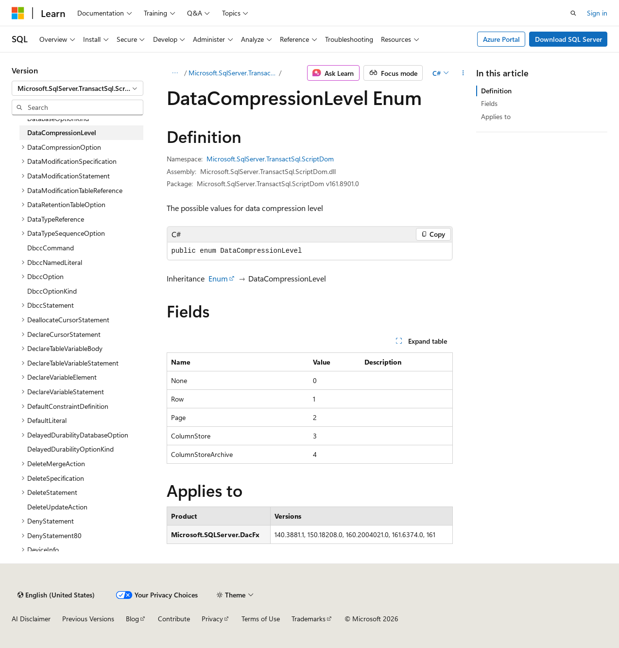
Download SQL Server (568, 39)
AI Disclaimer (31, 618)
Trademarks (309, 618)
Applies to (496, 116)
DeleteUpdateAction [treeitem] (57, 506)
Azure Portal (501, 39)
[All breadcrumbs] (175, 73)
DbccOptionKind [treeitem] (52, 291)
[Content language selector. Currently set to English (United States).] (56, 595)
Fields (489, 103)
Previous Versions (88, 618)
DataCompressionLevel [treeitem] (61, 132)
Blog (132, 618)
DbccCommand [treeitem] (50, 247)
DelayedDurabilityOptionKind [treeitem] (70, 449)
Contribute (174, 618)
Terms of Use (260, 618)
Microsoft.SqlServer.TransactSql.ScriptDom (233, 72)
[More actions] (462, 73)
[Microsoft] (18, 13)
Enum (218, 278)
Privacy (212, 618)
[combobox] (77, 88)
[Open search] (573, 13)
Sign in (597, 13)
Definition (496, 90)
